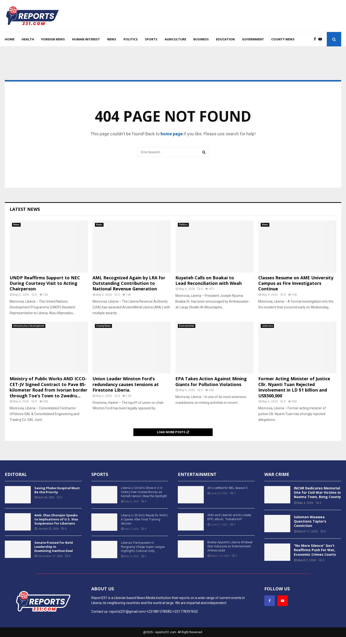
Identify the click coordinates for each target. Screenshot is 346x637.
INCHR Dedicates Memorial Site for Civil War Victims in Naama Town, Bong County (317, 492)
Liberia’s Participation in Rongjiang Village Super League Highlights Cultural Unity (143, 547)
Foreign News (53, 39)
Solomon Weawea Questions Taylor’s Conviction (310, 521)
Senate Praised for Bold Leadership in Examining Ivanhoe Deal (53, 546)
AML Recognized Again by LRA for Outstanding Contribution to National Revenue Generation (129, 283)
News (111, 39)
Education (225, 39)
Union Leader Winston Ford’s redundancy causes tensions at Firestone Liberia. (126, 384)
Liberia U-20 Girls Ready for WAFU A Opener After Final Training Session (144, 519)
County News (283, 39)
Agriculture (175, 39)
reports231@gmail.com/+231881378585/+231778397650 (153, 611)
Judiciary (267, 326)
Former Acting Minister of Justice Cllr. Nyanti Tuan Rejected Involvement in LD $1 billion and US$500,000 (294, 387)
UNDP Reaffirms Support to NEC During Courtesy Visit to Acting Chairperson (45, 283)
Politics (131, 39)
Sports (151, 39)
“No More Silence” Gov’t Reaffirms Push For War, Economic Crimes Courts (315, 549)
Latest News (25, 209)
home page (172, 133)
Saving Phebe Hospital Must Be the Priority (57, 490)
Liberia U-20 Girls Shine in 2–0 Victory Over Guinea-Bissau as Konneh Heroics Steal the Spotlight (144, 492)
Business (201, 39)
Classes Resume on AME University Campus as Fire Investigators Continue (295, 283)
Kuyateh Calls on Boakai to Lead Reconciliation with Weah (208, 280)
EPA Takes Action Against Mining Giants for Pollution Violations (211, 381)
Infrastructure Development (28, 326)
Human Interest (86, 39)
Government (253, 39)
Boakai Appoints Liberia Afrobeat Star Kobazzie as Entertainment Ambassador (230, 546)
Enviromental (186, 326)
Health (28, 39)
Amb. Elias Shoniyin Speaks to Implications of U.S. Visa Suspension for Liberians (56, 519)
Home (9, 39)
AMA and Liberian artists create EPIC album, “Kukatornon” (229, 517)
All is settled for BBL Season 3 (227, 488)
